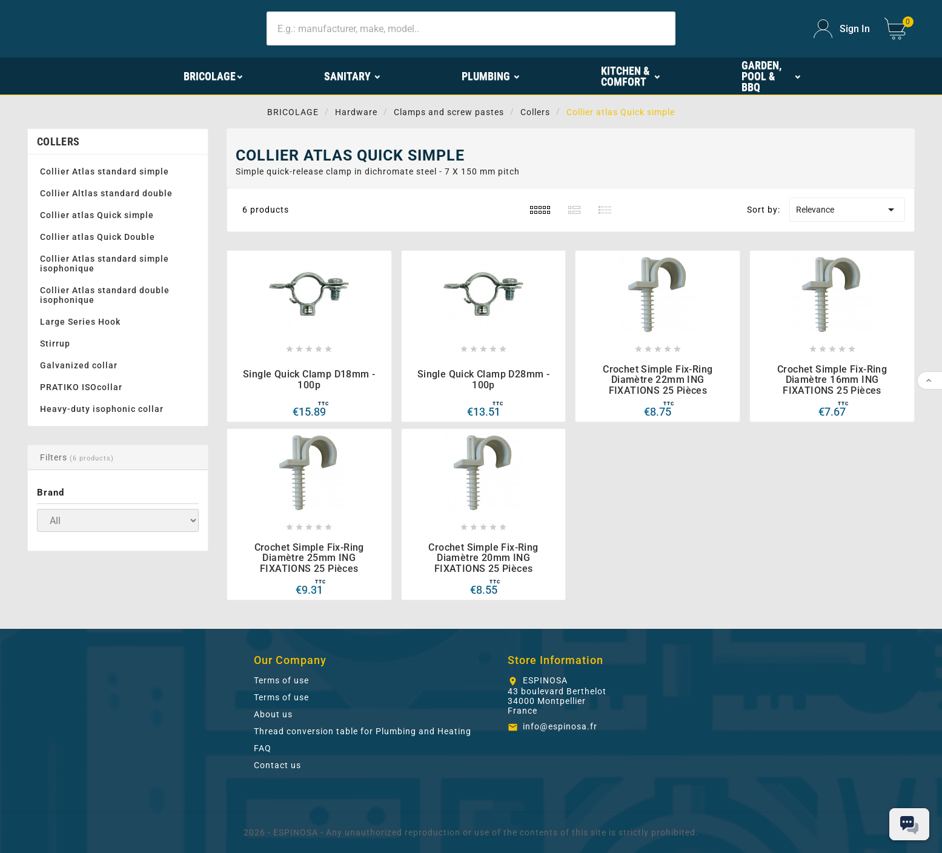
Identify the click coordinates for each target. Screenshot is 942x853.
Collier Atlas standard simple (104, 171)
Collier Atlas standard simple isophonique (104, 263)
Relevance (847, 209)
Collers (58, 141)
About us (273, 714)
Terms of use (281, 680)
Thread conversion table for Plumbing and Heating (362, 731)
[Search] (471, 28)
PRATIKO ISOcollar (81, 387)
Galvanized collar (79, 365)
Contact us (277, 765)
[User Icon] (842, 28)
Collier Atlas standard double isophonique (105, 295)
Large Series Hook (80, 322)
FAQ (262, 748)
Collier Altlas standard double (106, 193)
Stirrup (55, 343)
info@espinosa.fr (560, 726)
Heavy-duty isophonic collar (102, 409)
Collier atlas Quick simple (97, 215)
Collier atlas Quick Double (97, 237)
